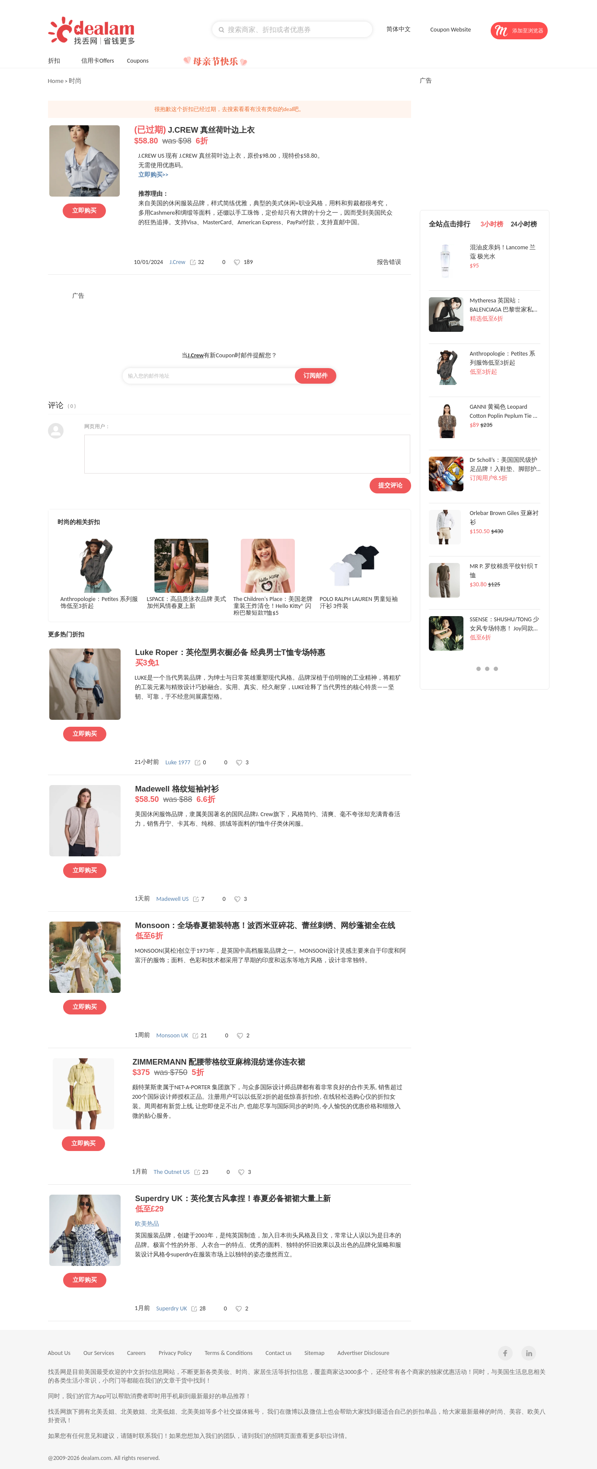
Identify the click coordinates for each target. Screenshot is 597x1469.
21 (199, 1035)
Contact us (278, 1353)
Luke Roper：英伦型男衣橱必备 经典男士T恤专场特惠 (273, 658)
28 (198, 1308)
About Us (59, 1353)
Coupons (142, 59)
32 (197, 262)
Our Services (98, 1353)
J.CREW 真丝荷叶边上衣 (272, 136)
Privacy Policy (175, 1353)
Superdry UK (171, 1308)
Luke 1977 (178, 762)
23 (201, 1172)
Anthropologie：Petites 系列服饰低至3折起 (99, 603)
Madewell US (172, 899)
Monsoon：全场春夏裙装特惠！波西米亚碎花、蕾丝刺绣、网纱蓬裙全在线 (273, 931)
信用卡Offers (97, 60)
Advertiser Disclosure (363, 1353)
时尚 (75, 81)
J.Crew (177, 262)
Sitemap (314, 1353)
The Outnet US (172, 1172)
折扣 (58, 59)
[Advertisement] (229, 319)
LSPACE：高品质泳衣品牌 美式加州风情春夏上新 (187, 603)
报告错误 (389, 262)
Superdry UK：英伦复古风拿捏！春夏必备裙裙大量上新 (273, 1204)
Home (56, 81)
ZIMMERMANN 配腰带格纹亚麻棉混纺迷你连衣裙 (270, 1068)
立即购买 (84, 210)
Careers (136, 1353)
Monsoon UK (172, 1035)
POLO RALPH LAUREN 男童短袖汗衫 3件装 (359, 603)
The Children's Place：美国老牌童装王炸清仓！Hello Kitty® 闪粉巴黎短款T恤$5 (273, 605)
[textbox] (292, 29)
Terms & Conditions (229, 1353)
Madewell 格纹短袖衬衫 (273, 794)
